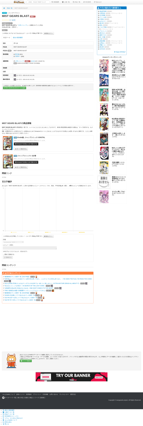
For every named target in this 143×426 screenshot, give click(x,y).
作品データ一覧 (8, 414)
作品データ (6, 37)
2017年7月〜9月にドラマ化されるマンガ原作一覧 (20, 300)
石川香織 (102, 15)
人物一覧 (66, 2)
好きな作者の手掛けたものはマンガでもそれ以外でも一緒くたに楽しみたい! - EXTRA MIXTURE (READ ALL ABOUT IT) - (42, 283)
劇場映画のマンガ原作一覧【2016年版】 (17, 293)
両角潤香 (102, 41)
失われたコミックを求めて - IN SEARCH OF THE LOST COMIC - (25, 286)
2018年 (33, 61)
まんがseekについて (8, 394)
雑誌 (31, 397)
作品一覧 (76, 2)
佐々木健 (102, 37)
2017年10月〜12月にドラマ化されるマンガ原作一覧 (21, 297)
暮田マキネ (103, 35)
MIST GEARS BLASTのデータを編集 (14, 88)
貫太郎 (102, 47)
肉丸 (101, 25)
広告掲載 (45, 394)
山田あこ (102, 43)
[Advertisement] (47, 106)
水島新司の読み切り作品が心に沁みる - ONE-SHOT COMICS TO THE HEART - (29, 288)
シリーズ (36, 397)
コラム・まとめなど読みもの (12, 418)
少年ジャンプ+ (22, 25)
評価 (4, 239)
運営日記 (73, 394)
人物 (18, 397)
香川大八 (102, 33)
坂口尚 (102, 23)
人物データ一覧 (8, 412)
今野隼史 (102, 13)
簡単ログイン (49, 33)
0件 (13, 20)
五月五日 (102, 49)
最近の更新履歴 (8, 410)
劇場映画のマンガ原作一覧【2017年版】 (17, 276)
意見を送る (7, 422)
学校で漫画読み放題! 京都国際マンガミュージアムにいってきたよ (25, 290)
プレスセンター (64, 394)
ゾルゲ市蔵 (103, 27)
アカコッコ (103, 31)
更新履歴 (55, 2)
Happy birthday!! (120, 52)
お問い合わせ (54, 394)
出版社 (26, 397)
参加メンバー (20, 394)
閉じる (5, 424)
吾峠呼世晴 (103, 11)
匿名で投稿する (8, 254)
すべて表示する (21, 149)
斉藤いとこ (103, 45)
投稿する (8, 257)
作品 (21, 397)
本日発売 (87, 2)
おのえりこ (103, 21)
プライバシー (37, 394)
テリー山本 (103, 17)
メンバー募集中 (26, 361)
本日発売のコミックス (10, 416)
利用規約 (29, 394)
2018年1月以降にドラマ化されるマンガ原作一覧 (20, 295)
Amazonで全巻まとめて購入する (26, 144)
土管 (101, 39)
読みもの (98, 2)
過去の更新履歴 (18, 37)
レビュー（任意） (8, 245)
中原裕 (102, 19)
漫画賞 (42, 397)
